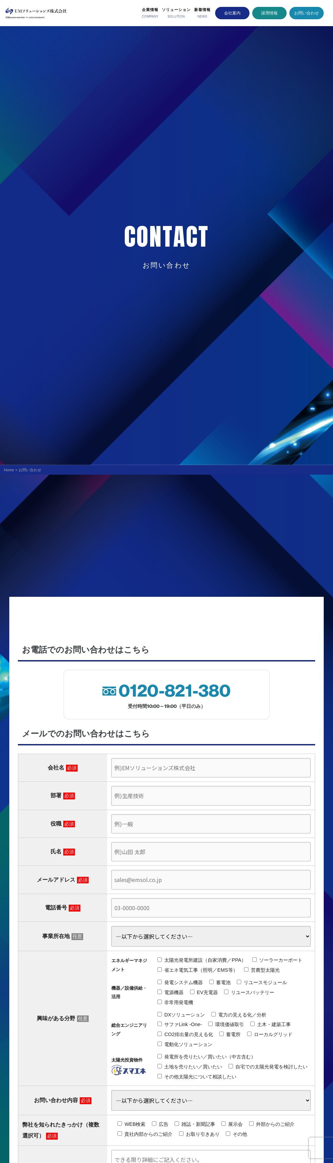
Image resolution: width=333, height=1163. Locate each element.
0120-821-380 (174, 690)
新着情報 (202, 9)
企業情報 (150, 9)
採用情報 (269, 12)
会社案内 (232, 12)
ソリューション (176, 9)
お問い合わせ (306, 12)
